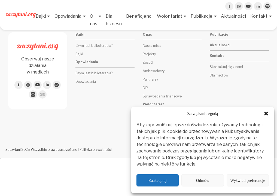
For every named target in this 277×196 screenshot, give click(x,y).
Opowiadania (67, 16)
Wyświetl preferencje (247, 180)
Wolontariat (169, 16)
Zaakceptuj (157, 180)
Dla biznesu (114, 20)
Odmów (202, 180)
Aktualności (233, 16)
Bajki (41, 16)
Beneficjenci (139, 16)
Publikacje (201, 16)
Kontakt (258, 16)
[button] (266, 113)
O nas (93, 20)
